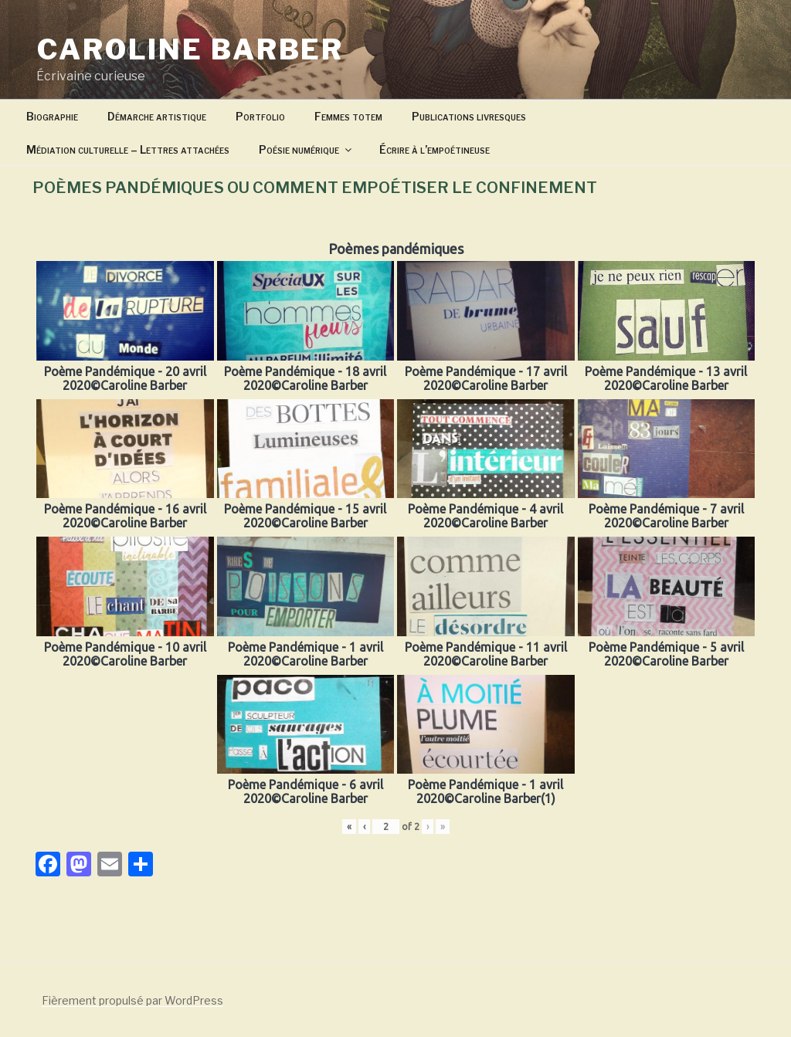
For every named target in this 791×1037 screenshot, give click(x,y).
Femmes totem (348, 116)
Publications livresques (469, 116)
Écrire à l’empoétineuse (434, 149)
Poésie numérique (306, 149)
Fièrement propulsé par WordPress (132, 1000)
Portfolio (260, 116)
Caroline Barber (190, 49)
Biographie (52, 116)
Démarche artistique (156, 116)
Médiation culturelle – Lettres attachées (127, 149)
